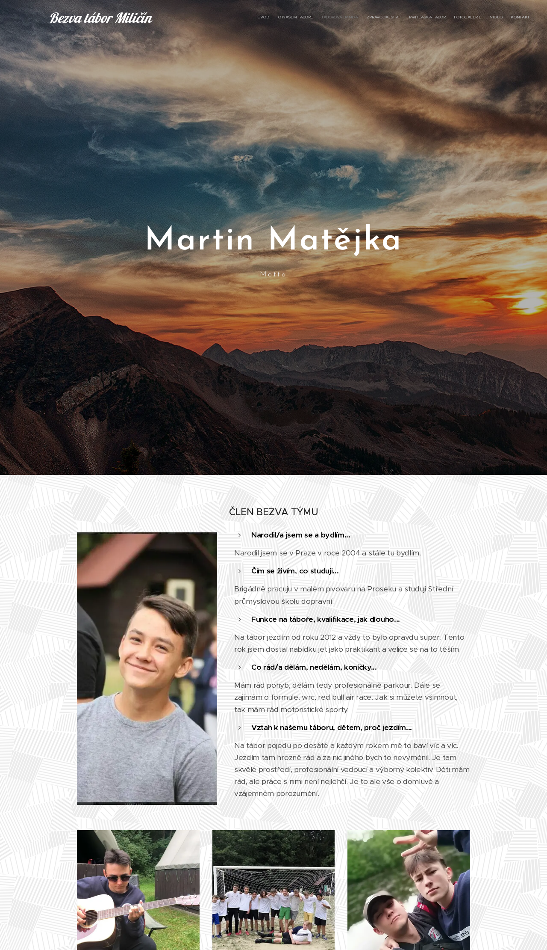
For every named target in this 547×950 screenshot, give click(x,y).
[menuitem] (471, 17)
